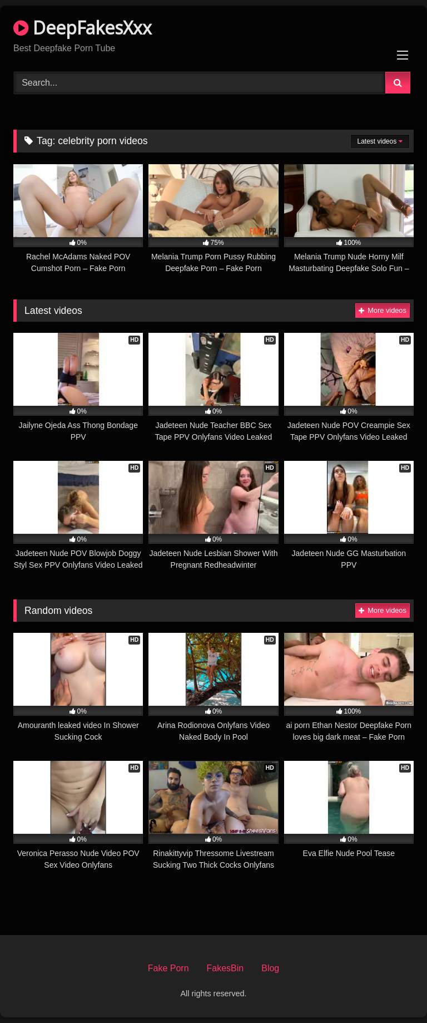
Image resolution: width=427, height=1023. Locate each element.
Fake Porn (168, 968)
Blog (270, 968)
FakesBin (225, 968)
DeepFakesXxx (82, 28)
